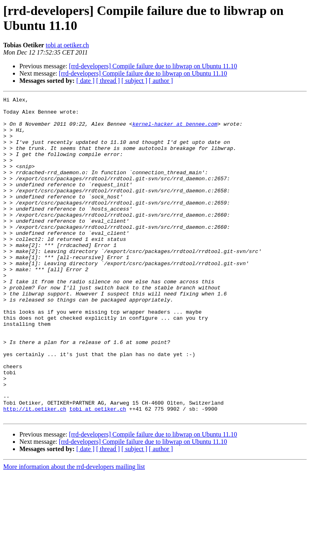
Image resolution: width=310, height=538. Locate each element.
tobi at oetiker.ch (67, 45)
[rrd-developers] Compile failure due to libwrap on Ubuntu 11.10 (153, 66)
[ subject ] (134, 80)
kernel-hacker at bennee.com (175, 129)
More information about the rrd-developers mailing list (74, 530)
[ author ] (161, 80)
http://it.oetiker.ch (34, 471)
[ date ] (85, 80)
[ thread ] (108, 80)
